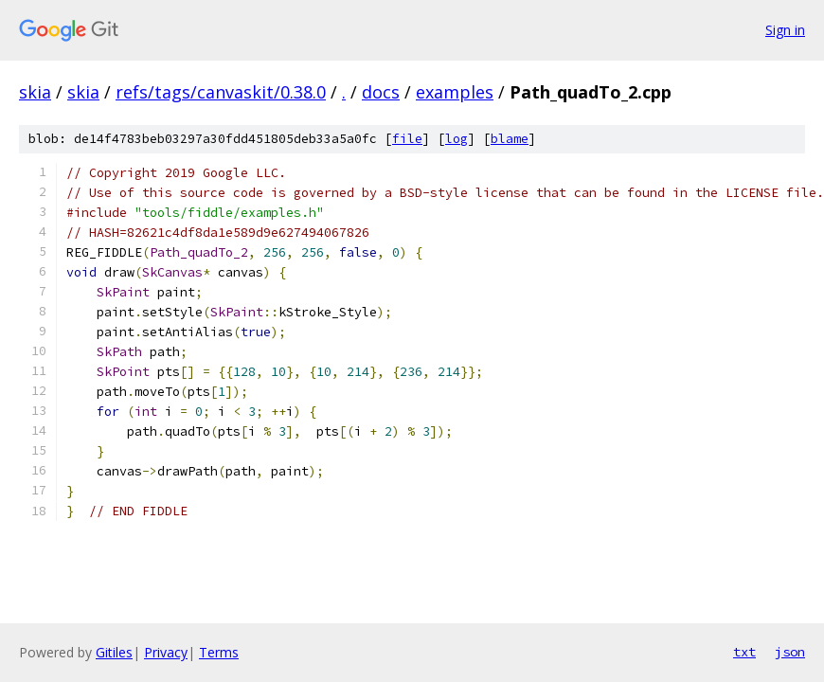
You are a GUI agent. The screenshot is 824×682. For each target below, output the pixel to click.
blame (509, 139)
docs (381, 92)
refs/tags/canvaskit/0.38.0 (221, 92)
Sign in (785, 30)
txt (744, 651)
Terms (219, 652)
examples (454, 92)
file (407, 139)
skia (35, 92)
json (790, 651)
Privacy (166, 652)
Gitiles (114, 652)
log (456, 139)
